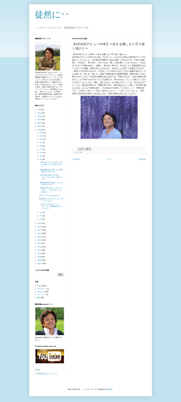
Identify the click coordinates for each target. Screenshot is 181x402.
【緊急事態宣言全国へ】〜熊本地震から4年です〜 (51, 171)
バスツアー (41, 295)
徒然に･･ (52, 14)
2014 (40, 240)
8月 (41, 146)
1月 (41, 219)
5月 (41, 156)
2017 (40, 230)
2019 (40, 223)
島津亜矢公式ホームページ (47, 374)
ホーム (109, 159)
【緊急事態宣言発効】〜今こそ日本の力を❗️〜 (51, 184)
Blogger (110, 389)
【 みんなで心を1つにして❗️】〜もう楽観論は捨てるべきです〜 (50, 206)
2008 (40, 260)
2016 (40, 233)
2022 (40, 123)
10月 (42, 139)
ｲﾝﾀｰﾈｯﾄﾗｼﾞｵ (41, 289)
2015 (40, 237)
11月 (42, 136)
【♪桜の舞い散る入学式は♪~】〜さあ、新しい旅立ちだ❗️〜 (50, 177)
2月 (41, 216)
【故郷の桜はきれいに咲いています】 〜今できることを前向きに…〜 (51, 190)
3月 (41, 213)
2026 (40, 110)
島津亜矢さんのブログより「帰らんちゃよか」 (51, 200)
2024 (40, 116)
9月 (41, 143)
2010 (40, 254)
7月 (41, 149)
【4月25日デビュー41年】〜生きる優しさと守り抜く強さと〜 (51, 164)
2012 (40, 247)
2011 (40, 250)
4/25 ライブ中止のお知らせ (49, 195)
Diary (80, 152)
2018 (40, 227)
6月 (41, 153)
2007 (40, 264)
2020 (40, 130)
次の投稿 (76, 159)
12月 (42, 133)
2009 (40, 257)
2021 (40, 126)
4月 (41, 159)
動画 (39, 298)
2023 (40, 120)
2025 (40, 113)
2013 (40, 243)
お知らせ (40, 292)
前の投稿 (142, 159)
